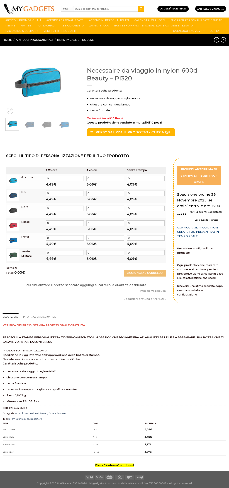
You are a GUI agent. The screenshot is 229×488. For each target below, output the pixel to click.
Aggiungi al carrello (145, 273)
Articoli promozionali (34, 39)
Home (7, 39)
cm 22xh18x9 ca (20, 419)
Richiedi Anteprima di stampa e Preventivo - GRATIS (199, 176)
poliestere (36, 419)
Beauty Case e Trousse (75, 39)
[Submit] (141, 9)
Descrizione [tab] (11, 317)
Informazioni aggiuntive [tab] (39, 317)
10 (9, 419)
